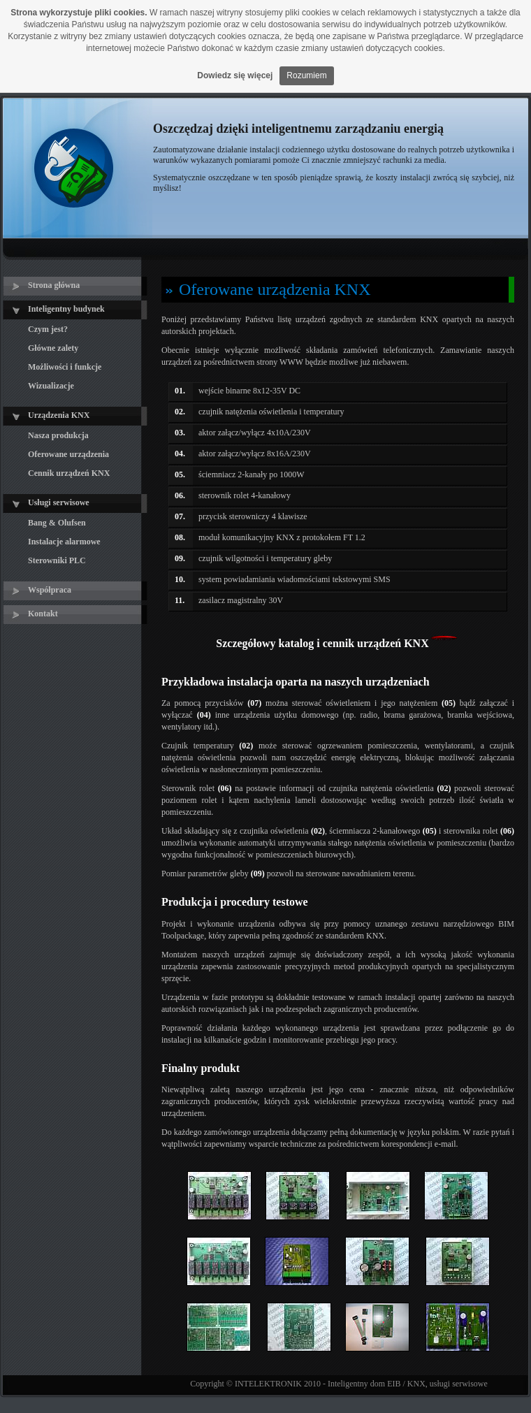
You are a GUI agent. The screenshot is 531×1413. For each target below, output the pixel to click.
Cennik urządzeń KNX (69, 473)
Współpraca (49, 590)
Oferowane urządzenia (68, 454)
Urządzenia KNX (58, 415)
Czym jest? (48, 329)
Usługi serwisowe (58, 502)
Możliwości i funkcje (64, 367)
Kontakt (43, 613)
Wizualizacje (51, 386)
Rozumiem (306, 75)
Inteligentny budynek (66, 309)
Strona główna (54, 285)
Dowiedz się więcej (234, 75)
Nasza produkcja (58, 435)
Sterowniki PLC (57, 560)
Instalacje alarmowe (64, 541)
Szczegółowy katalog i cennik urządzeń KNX (322, 643)
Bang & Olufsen (57, 523)
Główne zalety (53, 348)
